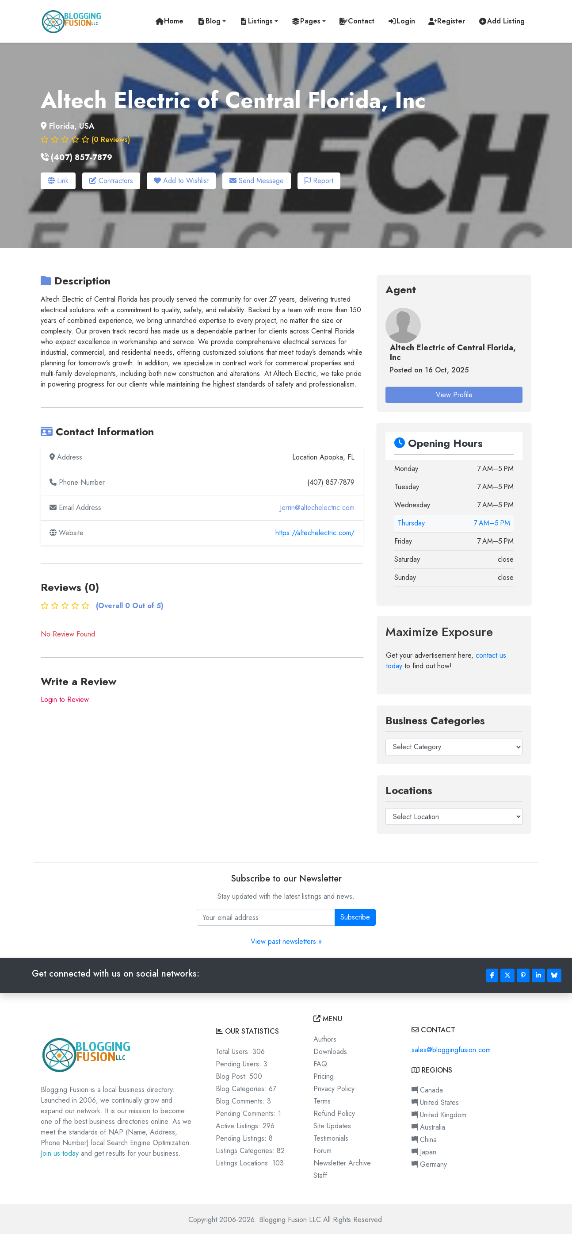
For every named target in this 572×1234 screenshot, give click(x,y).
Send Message (256, 181)
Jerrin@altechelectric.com (317, 506)
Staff (320, 1174)
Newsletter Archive (342, 1161)
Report (319, 181)
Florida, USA (72, 126)
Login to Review (65, 698)
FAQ (320, 1062)
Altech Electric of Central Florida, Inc (453, 351)
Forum (322, 1149)
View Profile (454, 393)
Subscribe (355, 916)
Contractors (111, 181)
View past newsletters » (286, 940)
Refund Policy (334, 1112)
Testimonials (330, 1136)
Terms (322, 1099)
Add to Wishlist (181, 181)
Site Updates (332, 1124)
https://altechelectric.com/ (315, 531)
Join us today (60, 1152)
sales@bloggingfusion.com (451, 1048)
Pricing (323, 1074)
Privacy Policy (334, 1087)
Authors (324, 1037)
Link (58, 181)
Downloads (330, 1050)
